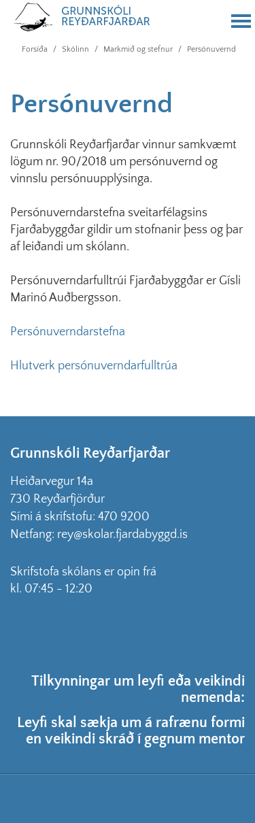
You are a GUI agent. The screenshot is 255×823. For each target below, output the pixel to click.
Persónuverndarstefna (67, 332)
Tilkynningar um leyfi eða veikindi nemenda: (138, 689)
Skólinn (75, 49)
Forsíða (35, 49)
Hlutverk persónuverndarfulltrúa (93, 366)
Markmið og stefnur (138, 49)
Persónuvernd (211, 49)
